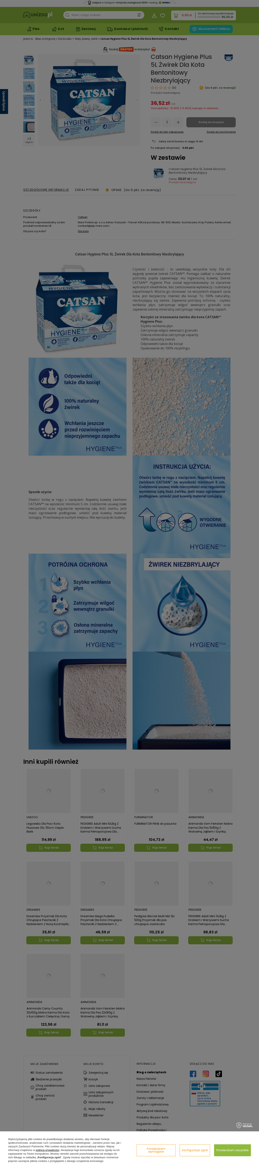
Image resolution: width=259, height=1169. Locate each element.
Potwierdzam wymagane (156, 1150)
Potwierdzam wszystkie (232, 1150)
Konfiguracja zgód (195, 1150)
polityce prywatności (47, 1150)
